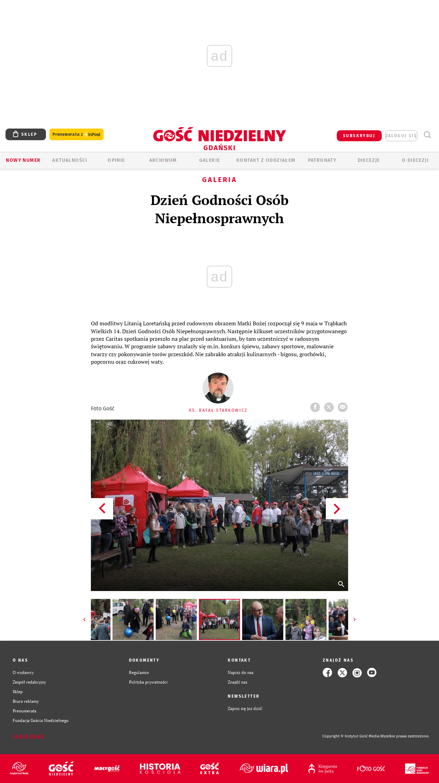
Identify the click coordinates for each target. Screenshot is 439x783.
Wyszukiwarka (427, 135)
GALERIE (209, 160)
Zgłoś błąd (28, 736)
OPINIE (116, 160)
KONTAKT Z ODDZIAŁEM (266, 160)
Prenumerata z (76, 134)
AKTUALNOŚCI (69, 160)
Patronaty (322, 160)
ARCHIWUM (163, 160)
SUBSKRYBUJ (359, 135)
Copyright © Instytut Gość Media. (351, 736)
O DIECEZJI (415, 160)
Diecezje (369, 160)
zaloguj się (401, 135)
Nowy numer (23, 160)
